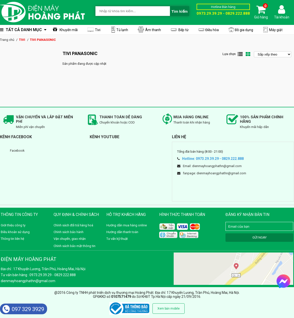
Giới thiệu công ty (13, 225)
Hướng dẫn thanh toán (122, 232)
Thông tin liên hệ (12, 239)
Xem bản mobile (168, 308)
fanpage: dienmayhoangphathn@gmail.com (214, 173)
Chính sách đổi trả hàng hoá (73, 225)
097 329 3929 (23, 309)
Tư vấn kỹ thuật (117, 239)
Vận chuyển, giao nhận (70, 239)
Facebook (17, 150)
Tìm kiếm (179, 11)
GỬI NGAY (259, 237)
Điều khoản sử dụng (15, 232)
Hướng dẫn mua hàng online (126, 225)
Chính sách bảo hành (68, 232)
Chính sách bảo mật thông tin (74, 246)
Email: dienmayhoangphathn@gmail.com (212, 166)
